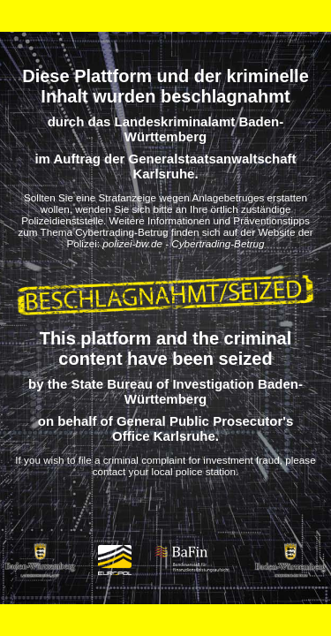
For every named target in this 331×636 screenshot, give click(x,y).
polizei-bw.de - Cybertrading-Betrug (183, 243)
